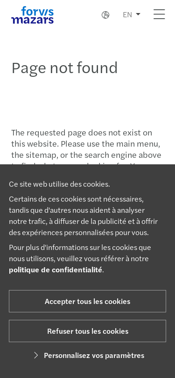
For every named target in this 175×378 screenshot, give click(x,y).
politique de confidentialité (55, 269)
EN (127, 14)
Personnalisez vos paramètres (87, 355)
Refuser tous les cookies (87, 330)
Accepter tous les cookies (87, 301)
